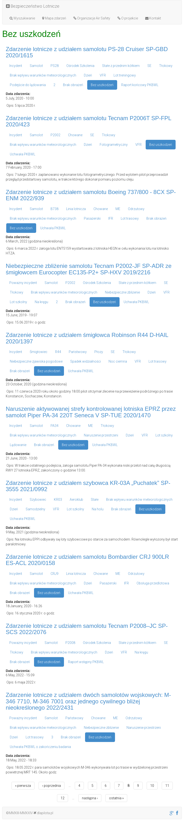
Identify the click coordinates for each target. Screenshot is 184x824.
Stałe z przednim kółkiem (121, 66)
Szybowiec (38, 499)
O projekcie (127, 18)
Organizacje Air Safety (91, 18)
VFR (103, 75)
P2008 (70, 643)
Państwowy (78, 352)
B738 (54, 209)
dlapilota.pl (43, 813)
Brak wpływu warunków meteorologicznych (43, 75)
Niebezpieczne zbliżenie (122, 292)
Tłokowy (165, 66)
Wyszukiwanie (22, 18)
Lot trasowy (130, 218)
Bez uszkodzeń (102, 85)
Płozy (98, 352)
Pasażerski (92, 218)
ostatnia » (116, 798)
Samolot (36, 66)
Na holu (98, 509)
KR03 (58, 499)
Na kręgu (41, 302)
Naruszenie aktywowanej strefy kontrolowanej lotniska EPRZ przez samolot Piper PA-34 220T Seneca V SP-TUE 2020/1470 (91, 412)
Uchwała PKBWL (22, 154)
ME (117, 209)
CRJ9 (54, 574)
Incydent (15, 66)
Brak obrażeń (73, 85)
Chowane (75, 135)
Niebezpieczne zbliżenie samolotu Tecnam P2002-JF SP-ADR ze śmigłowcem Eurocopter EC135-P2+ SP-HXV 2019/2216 (89, 269)
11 (167, 786)
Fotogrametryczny (114, 145)
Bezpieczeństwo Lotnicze (32, 6)
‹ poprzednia (51, 786)
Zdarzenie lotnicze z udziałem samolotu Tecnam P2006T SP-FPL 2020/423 (88, 121)
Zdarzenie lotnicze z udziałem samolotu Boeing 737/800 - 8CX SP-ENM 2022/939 (91, 195)
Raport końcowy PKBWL (139, 85)
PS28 (55, 66)
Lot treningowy (125, 75)
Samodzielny (35, 509)
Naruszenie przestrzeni (101, 435)
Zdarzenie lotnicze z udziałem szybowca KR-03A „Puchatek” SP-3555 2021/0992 (88, 486)
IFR (110, 218)
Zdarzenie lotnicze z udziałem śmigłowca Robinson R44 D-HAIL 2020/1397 (87, 338)
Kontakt (153, 18)
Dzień (88, 75)
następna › (90, 798)
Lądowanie (18, 445)
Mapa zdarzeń (54, 18)
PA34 (54, 426)
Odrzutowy (136, 209)
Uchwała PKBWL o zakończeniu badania (40, 747)
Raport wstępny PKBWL (86, 662)
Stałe (94, 499)
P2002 (55, 135)
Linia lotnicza (76, 209)
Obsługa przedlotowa (153, 583)
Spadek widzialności (85, 361)
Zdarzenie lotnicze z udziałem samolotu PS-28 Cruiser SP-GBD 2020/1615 (87, 52)
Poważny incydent (23, 283)
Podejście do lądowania (28, 85)
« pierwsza (23, 786)
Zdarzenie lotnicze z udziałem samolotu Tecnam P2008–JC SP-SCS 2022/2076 (87, 629)
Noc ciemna (118, 361)
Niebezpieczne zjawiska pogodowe (36, 361)
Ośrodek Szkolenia (80, 66)
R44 (58, 352)
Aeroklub (76, 499)
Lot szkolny (18, 302)
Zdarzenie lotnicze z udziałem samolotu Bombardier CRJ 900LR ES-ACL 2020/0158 (87, 559)
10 (152, 786)
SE (149, 66)
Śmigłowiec (38, 352)
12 (62, 798)
